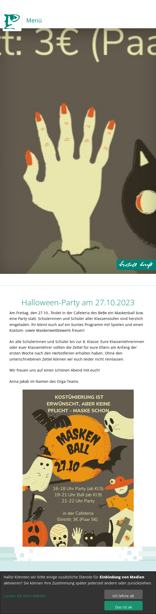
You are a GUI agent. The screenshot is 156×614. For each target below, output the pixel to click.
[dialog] (78, 593)
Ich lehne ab (123, 595)
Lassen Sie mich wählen (25, 595)
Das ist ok (123, 607)
